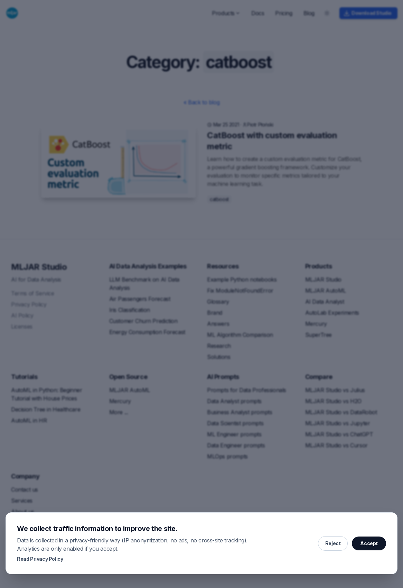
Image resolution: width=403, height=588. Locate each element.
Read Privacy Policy (40, 559)
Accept (369, 543)
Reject (333, 543)
